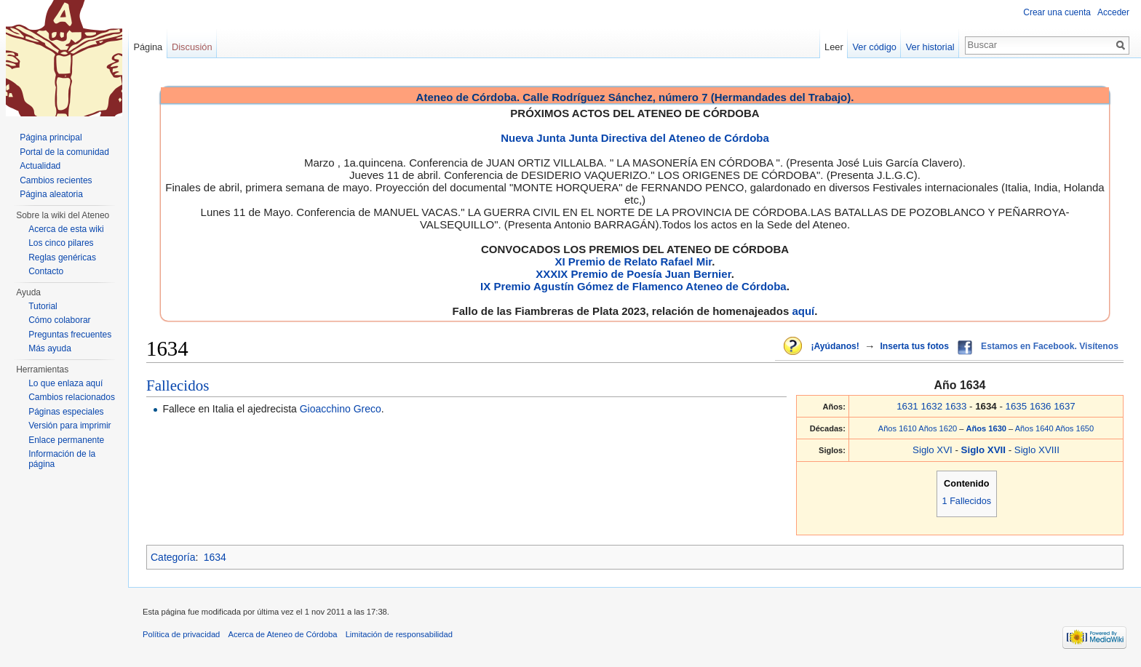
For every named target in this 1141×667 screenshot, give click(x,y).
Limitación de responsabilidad (399, 634)
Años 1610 (897, 428)
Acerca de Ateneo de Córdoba (283, 634)
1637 (1065, 406)
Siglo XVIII (1037, 449)
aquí (803, 311)
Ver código (874, 46)
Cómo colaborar (59, 320)
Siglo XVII (985, 449)
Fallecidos (177, 385)
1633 (956, 406)
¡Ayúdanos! (835, 346)
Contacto (45, 271)
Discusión (192, 46)
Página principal (51, 137)
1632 (931, 406)
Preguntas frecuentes (69, 334)
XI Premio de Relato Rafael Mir (633, 261)
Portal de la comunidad (64, 152)
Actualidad (40, 166)
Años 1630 (987, 428)
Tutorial (42, 306)
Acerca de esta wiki (65, 229)
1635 (1016, 406)
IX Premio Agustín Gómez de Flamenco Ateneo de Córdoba (633, 286)
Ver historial (930, 46)
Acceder (1113, 12)
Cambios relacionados (71, 397)
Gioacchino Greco (340, 409)
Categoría (173, 557)
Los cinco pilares (60, 243)
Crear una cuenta (1057, 12)
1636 (1040, 406)
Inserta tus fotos (914, 346)
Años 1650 (1074, 428)
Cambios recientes (56, 180)
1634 (215, 557)
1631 (907, 406)
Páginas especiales (65, 412)
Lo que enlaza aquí (65, 383)
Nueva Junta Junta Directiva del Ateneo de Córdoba (635, 138)
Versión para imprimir (69, 425)
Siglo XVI (933, 449)
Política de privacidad (181, 634)
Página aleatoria (51, 194)
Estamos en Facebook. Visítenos (1049, 346)
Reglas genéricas (62, 257)
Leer (833, 46)
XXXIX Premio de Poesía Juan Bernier (633, 274)
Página (147, 46)
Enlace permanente (66, 440)
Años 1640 (1034, 428)
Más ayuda (49, 348)
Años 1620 (937, 428)
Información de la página (61, 459)
